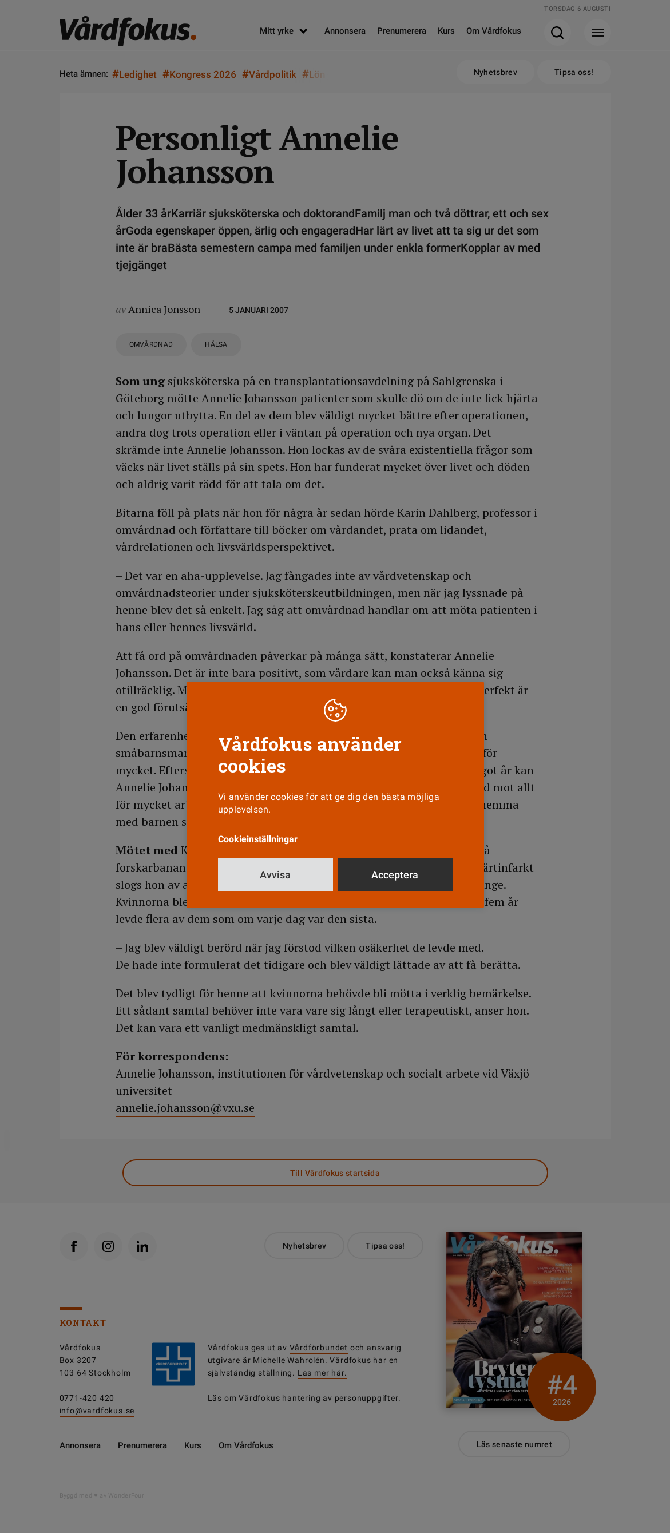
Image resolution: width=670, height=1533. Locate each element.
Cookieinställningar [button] (258, 839)
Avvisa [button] (275, 875)
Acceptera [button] (394, 875)
